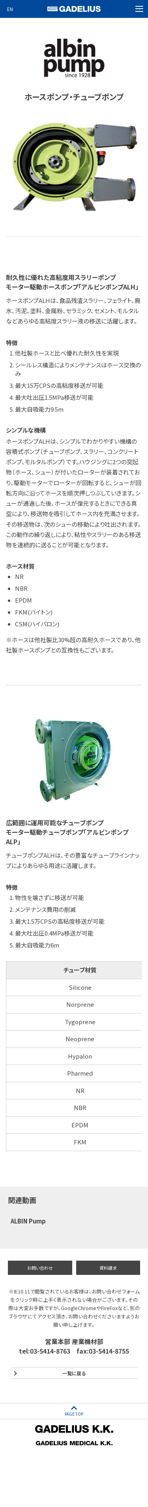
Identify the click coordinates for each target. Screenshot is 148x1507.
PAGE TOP (74, 1414)
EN (10, 9)
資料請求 (108, 1268)
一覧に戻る (74, 1373)
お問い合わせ (40, 1268)
